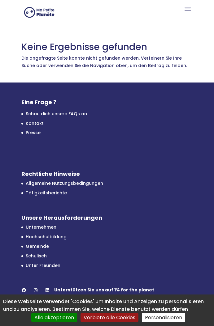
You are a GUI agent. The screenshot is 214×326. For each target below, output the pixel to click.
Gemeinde (37, 246)
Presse (33, 132)
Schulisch (36, 256)
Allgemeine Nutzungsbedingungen (64, 183)
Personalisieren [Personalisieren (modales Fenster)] (163, 317)
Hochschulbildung (46, 237)
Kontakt (35, 123)
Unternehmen (41, 227)
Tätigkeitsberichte (46, 193)
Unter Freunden (43, 265)
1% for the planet (134, 290)
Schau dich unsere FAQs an (56, 114)
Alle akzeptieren (54, 317)
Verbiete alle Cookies (109, 317)
